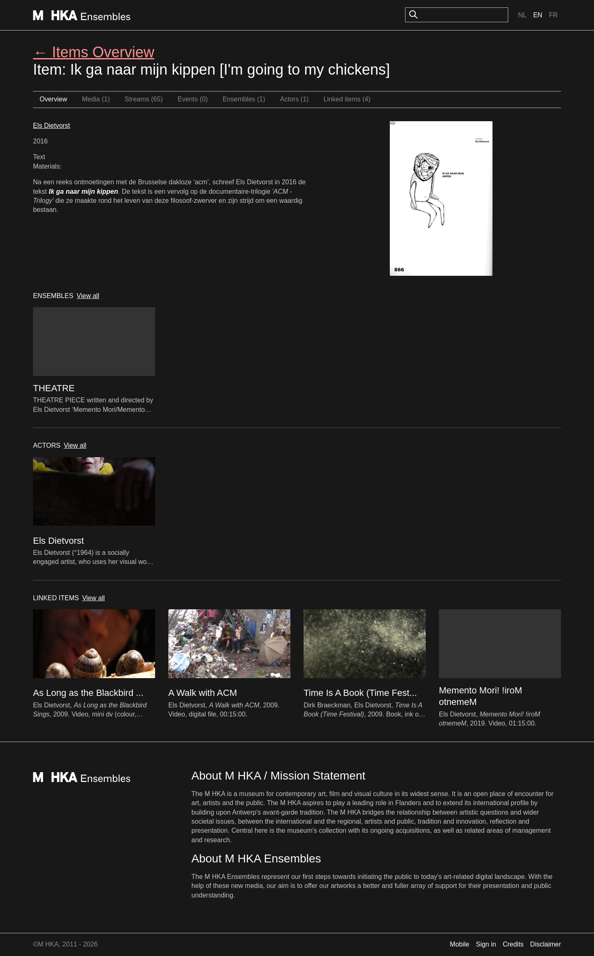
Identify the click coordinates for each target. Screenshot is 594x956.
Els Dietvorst (51, 125)
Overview (53, 99)
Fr (553, 15)
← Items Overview (93, 52)
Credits (513, 944)
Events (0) (193, 99)
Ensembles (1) (244, 99)
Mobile (459, 944)
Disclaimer (545, 944)
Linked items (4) (346, 99)
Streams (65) (144, 99)
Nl (522, 15)
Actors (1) (294, 99)
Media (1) (96, 99)
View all (88, 295)
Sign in (486, 944)
